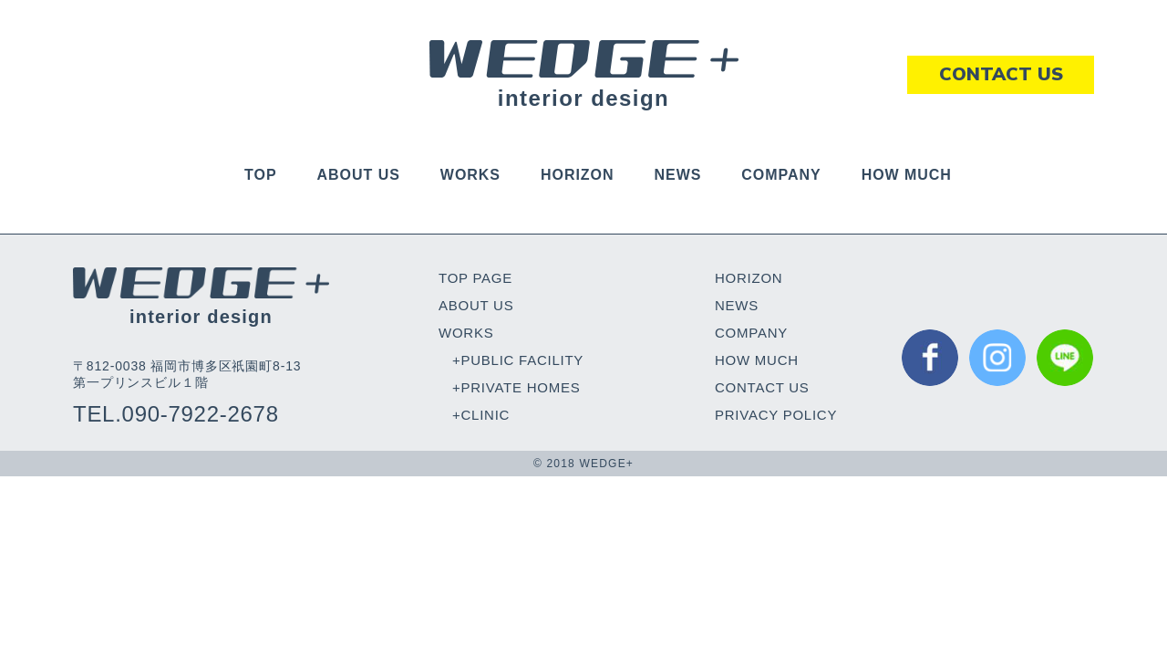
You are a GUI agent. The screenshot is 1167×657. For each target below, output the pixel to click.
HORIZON (577, 174)
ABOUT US (358, 174)
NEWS (677, 174)
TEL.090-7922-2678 (176, 414)
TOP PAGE (475, 278)
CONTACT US (762, 387)
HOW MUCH (907, 174)
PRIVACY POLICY (776, 414)
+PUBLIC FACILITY (518, 360)
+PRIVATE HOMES (516, 387)
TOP (260, 174)
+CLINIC (481, 414)
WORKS (470, 174)
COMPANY (781, 174)
